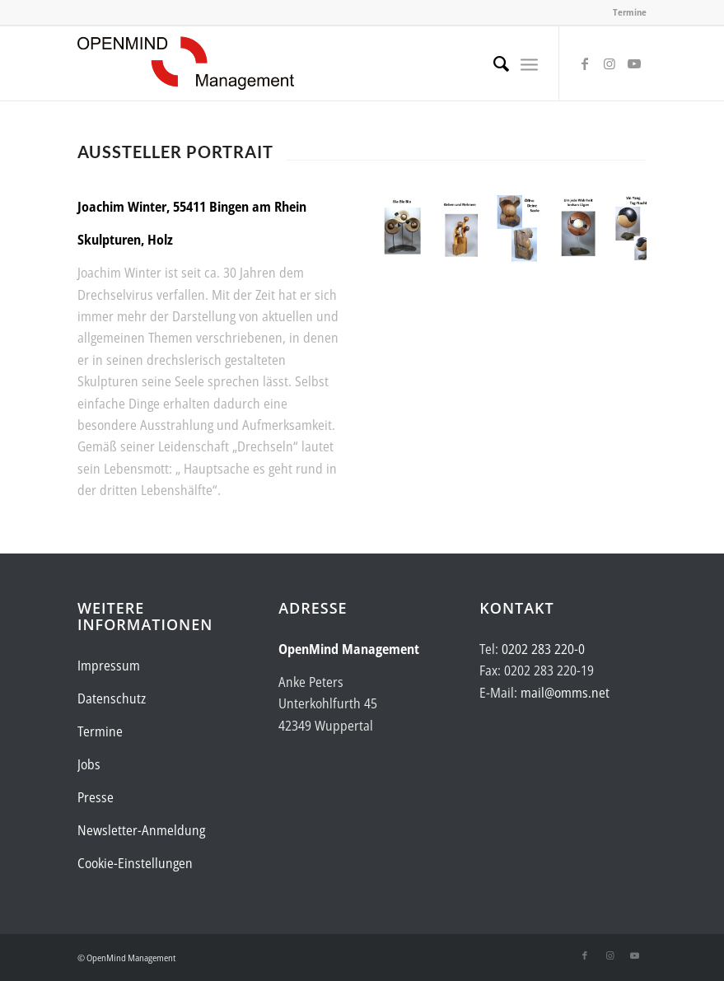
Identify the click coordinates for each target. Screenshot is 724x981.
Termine (630, 12)
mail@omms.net (565, 693)
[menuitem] (493, 63)
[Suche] (493, 63)
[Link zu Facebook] (584, 63)
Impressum (108, 665)
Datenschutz (111, 698)
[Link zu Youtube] (634, 63)
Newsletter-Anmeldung (141, 830)
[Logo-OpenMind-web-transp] (185, 63)
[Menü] (529, 63)
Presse (95, 797)
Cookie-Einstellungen (135, 863)
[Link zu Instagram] (609, 63)
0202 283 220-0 (543, 649)
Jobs (88, 764)
